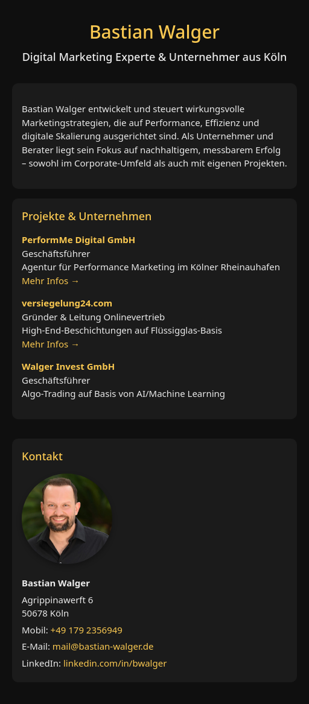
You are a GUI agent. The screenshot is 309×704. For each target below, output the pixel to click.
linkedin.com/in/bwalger (115, 663)
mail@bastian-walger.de (103, 646)
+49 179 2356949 (87, 630)
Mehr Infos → (51, 280)
